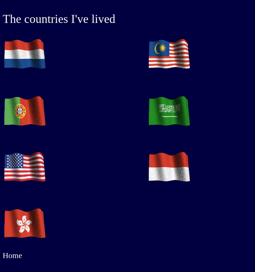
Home (12, 255)
